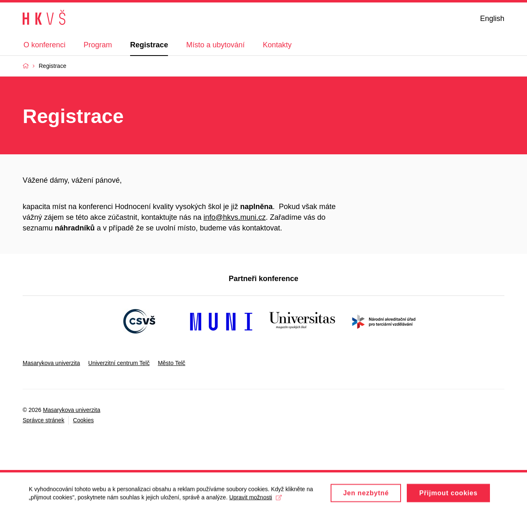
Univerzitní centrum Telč (118, 363)
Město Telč (171, 363)
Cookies (83, 420)
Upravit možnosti (255, 500)
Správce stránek (43, 420)
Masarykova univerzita (51, 363)
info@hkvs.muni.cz (234, 217)
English (492, 18)
